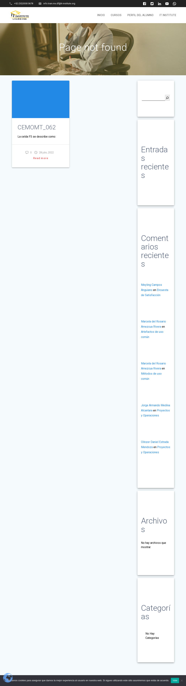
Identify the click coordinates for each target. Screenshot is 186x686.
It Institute (168, 15)
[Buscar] (167, 98)
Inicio (101, 15)
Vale (175, 680)
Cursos (116, 15)
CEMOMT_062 (37, 127)
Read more (40, 158)
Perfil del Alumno (140, 15)
